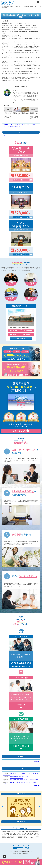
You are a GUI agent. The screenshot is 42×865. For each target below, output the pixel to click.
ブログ (10, 111)
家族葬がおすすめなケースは (25, 114)
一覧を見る (36, 761)
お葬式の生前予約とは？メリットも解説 (16, 114)
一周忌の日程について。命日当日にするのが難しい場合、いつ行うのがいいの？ (7, 115)
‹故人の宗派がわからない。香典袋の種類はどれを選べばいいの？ (17, 124)
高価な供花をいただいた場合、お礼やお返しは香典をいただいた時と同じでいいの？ (34, 116)
